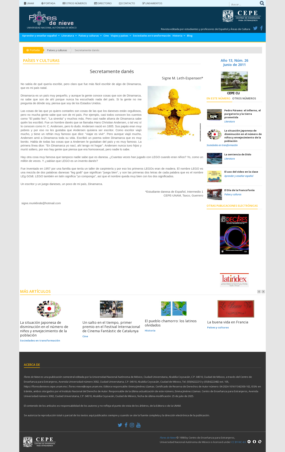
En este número (218, 98)
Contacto (127, 3)
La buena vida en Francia (227, 322)
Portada (48, 3)
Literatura (67, 35)
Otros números (75, 3)
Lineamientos (152, 3)
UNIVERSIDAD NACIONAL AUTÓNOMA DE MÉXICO (52, 27)
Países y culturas (89, 35)
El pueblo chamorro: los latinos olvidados (171, 323)
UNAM (29, 3)
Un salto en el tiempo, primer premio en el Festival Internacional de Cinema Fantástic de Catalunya (111, 326)
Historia (177, 35)
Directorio (103, 3)
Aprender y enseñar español (39, 35)
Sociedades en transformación (152, 35)
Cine (106, 35)
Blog (190, 35)
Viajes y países (119, 35)
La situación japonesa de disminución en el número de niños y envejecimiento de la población (44, 328)
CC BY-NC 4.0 (246, 442)
